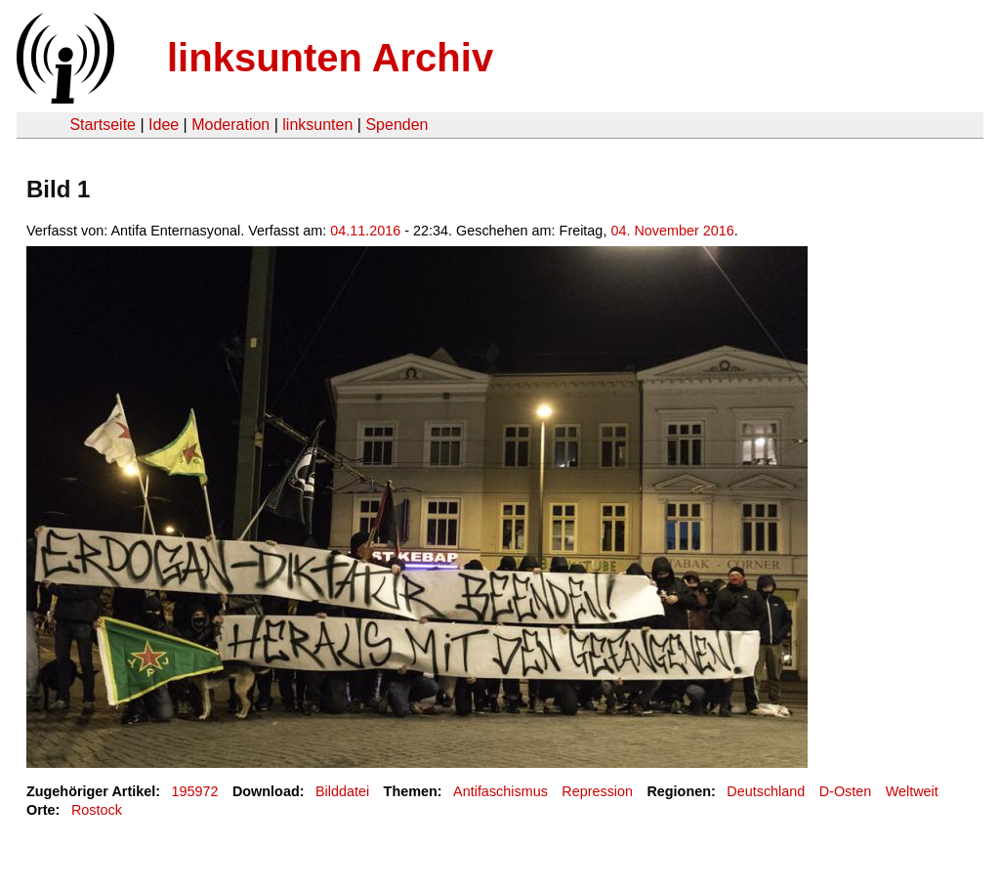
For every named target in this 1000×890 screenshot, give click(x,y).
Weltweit (912, 791)
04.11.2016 (365, 230)
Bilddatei (342, 791)
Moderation (230, 124)
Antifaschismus (500, 791)
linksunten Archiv (330, 57)
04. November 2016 (671, 230)
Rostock (96, 810)
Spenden (396, 124)
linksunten (317, 124)
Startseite (102, 124)
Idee (163, 124)
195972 (195, 791)
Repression (597, 791)
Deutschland (766, 791)
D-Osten (845, 791)
